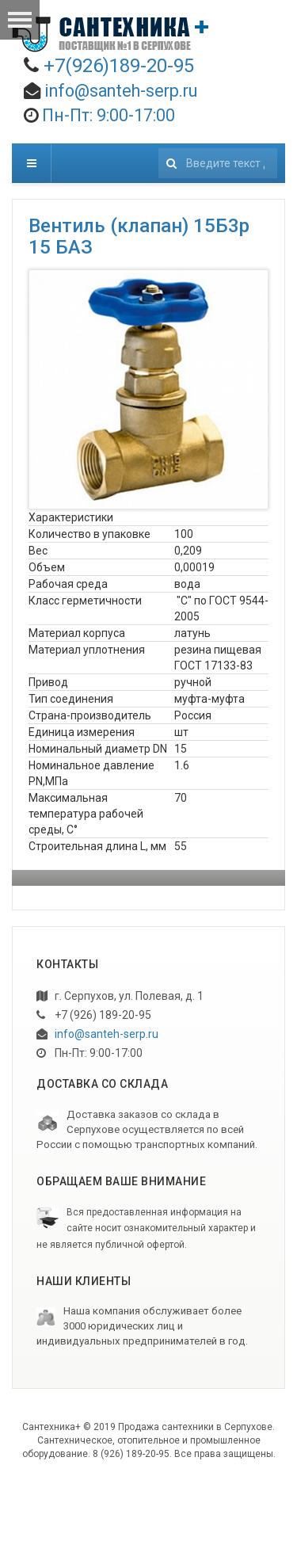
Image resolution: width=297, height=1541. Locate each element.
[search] (217, 163)
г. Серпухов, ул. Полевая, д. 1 (120, 996)
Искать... (158, 143)
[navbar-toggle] (31, 163)
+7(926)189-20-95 (119, 66)
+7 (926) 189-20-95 (93, 1015)
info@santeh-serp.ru (120, 91)
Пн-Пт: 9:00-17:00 (89, 1053)
